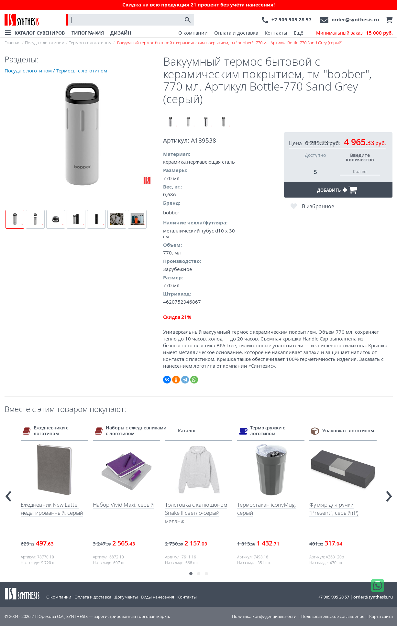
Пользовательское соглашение (332, 616)
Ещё (298, 32)
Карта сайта (381, 616)
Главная (12, 43)
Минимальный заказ (354, 33)
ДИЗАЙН (120, 33)
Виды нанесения (157, 597)
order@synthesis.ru (355, 19)
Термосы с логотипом (90, 43)
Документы (126, 597)
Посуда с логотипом (44, 43)
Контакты (276, 32)
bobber (171, 212)
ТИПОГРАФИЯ (88, 33)
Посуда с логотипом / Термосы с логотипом (56, 70)
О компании (193, 32)
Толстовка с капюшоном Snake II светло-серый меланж (196, 513)
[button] (191, 573)
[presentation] (8, 493)
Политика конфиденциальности (264, 616)
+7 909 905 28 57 (291, 19)
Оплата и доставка (236, 32)
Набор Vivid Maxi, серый (123, 504)
